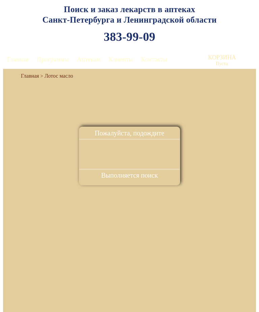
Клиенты (121, 59)
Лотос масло (59, 76)
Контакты (154, 59)
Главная (18, 59)
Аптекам (88, 59)
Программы (53, 59)
